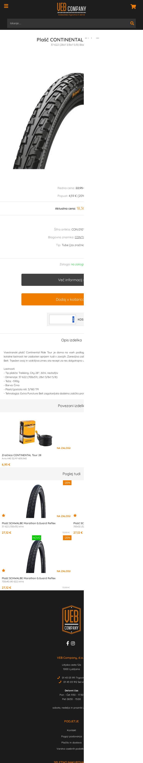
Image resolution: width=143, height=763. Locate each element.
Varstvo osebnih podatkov (71, 748)
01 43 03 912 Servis (74, 681)
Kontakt (71, 730)
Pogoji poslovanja (71, 736)
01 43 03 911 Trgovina (74, 677)
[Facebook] (68, 644)
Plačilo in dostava (71, 742)
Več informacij (70, 279)
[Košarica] (132, 6)
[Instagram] (74, 644)
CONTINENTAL (85, 237)
